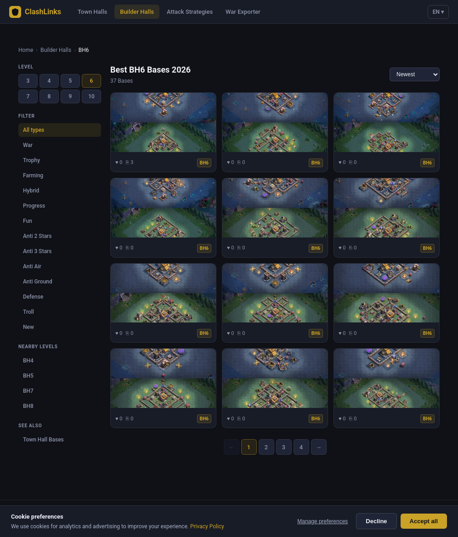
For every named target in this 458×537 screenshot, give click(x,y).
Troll (28, 312)
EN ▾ (438, 12)
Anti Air (32, 266)
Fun (27, 221)
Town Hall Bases (43, 439)
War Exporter (243, 11)
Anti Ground (37, 281)
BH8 (28, 406)
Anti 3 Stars (37, 251)
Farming (33, 175)
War (28, 145)
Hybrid (31, 190)
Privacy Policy (207, 526)
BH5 (28, 376)
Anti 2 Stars (37, 236)
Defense (33, 297)
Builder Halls (137, 11)
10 (91, 96)
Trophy (31, 160)
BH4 (28, 360)
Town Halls (92, 11)
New (28, 327)
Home (25, 50)
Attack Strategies (190, 11)
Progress (34, 206)
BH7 (28, 391)
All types (33, 130)
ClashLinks (35, 12)
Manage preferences (322, 521)
